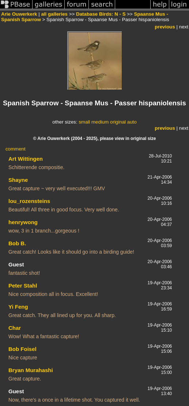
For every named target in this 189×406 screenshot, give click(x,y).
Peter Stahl (22, 285)
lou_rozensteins (29, 201)
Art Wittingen (25, 159)
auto (132, 122)
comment (15, 149)
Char (14, 328)
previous (165, 27)
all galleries (54, 14)
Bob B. (17, 243)
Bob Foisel (22, 349)
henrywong (23, 222)
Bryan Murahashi (30, 370)
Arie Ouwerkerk (19, 14)
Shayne (18, 180)
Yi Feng (18, 307)
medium (100, 122)
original (118, 122)
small (84, 122)
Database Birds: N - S (101, 14)
